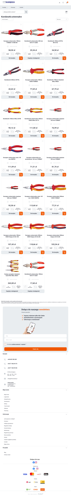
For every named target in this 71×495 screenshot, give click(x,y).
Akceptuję (9, 344)
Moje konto (6, 394)
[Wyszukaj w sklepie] (13, 12)
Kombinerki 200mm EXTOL (11, 80)
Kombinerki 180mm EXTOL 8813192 (55, 41)
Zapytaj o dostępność (34, 58)
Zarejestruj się (7, 399)
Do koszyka (12, 58)
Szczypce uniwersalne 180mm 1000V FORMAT (33, 80)
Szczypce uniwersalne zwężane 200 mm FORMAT (12, 197)
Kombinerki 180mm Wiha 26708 (12, 118)
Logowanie (59, 2)
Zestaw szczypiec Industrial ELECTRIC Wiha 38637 (12, 274)
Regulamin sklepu (8, 425)
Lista (18, 19)
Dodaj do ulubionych (21, 25)
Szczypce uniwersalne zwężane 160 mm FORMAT (55, 119)
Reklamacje (6, 430)
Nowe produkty (7, 435)
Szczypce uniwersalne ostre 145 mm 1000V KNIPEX (34, 197)
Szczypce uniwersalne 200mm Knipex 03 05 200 (55, 236)
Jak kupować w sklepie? (9, 418)
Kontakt (21, 7)
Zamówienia (6, 401)
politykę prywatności (16, 344)
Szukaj (26, 12)
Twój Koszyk (7, 406)
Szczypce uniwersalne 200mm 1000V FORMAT (55, 197)
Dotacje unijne (7, 454)
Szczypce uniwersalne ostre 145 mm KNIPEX (12, 158)
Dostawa (6, 421)
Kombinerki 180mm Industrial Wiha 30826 (55, 80)
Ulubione (6, 408)
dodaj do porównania (13, 46)
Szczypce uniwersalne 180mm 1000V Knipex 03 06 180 (12, 236)
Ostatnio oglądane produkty (10, 439)
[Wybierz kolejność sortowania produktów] (7, 19)
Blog (5, 452)
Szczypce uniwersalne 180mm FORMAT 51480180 (12, 41)
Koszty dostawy (7, 428)
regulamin (23, 344)
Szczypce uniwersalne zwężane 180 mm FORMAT (55, 158)
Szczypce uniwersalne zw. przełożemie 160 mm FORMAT (33, 158)
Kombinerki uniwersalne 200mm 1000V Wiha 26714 (34, 119)
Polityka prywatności (8, 423)
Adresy (5, 403)
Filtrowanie (59, 19)
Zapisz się (35, 349)
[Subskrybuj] (35, 336)
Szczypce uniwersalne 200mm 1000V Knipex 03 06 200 (33, 236)
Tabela (15, 19)
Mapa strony (6, 444)
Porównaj (6, 410)
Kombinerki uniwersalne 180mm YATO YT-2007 (34, 274)
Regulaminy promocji (8, 432)
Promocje (13, 7)
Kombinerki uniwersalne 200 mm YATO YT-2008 (33, 41)
